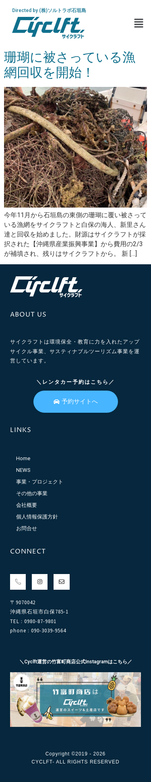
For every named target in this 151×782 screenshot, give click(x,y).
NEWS (23, 470)
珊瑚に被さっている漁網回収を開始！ (69, 64)
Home (23, 458)
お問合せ (26, 528)
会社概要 (26, 505)
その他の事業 (32, 493)
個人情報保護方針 (37, 517)
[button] (139, 24)
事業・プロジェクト (39, 482)
